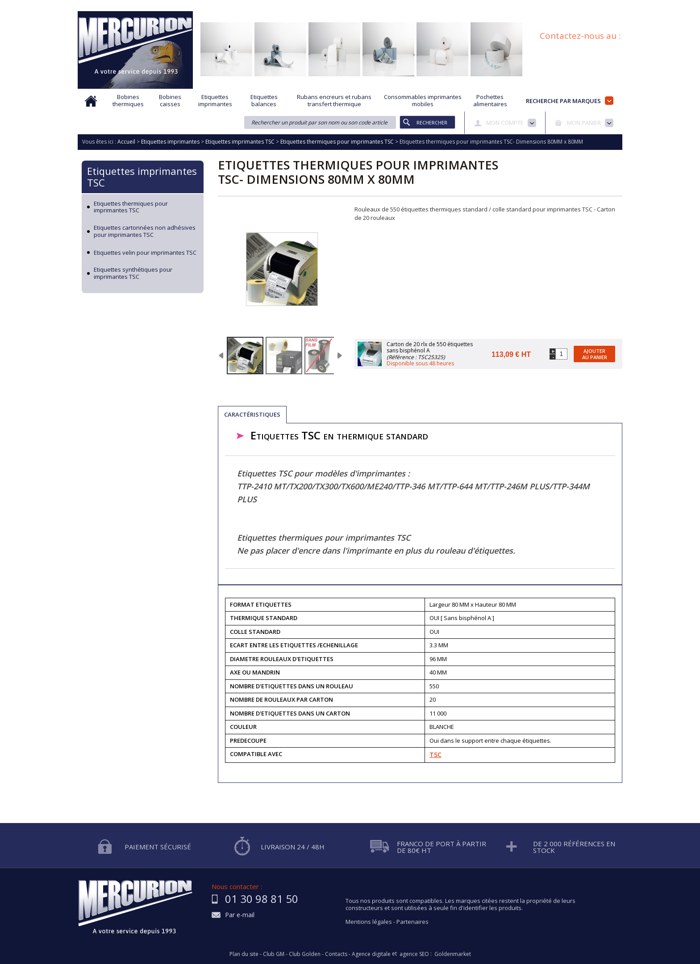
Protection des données (435, 6)
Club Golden (305, 954)
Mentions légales (369, 922)
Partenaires (412, 922)
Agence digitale (371, 954)
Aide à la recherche (291, 6)
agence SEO (414, 954)
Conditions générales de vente (517, 6)
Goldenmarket (452, 954)
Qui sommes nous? (229, 6)
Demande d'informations (360, 6)
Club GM (273, 954)
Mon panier (584, 123)
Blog (574, 6)
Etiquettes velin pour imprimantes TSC (145, 253)
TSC (435, 754)
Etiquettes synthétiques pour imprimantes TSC (133, 273)
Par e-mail (239, 915)
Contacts (336, 954)
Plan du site (607, 6)
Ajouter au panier (594, 354)
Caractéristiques (252, 414)
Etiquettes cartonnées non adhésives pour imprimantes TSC (145, 231)
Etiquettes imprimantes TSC (142, 176)
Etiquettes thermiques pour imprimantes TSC (131, 207)
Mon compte (505, 123)
